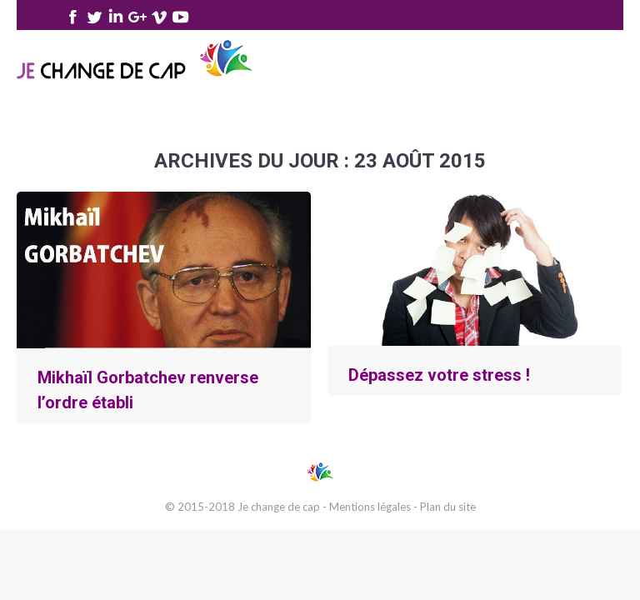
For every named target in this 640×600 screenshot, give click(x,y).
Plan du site (448, 506)
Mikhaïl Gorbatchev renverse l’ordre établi (148, 390)
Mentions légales (370, 506)
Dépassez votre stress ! (439, 375)
